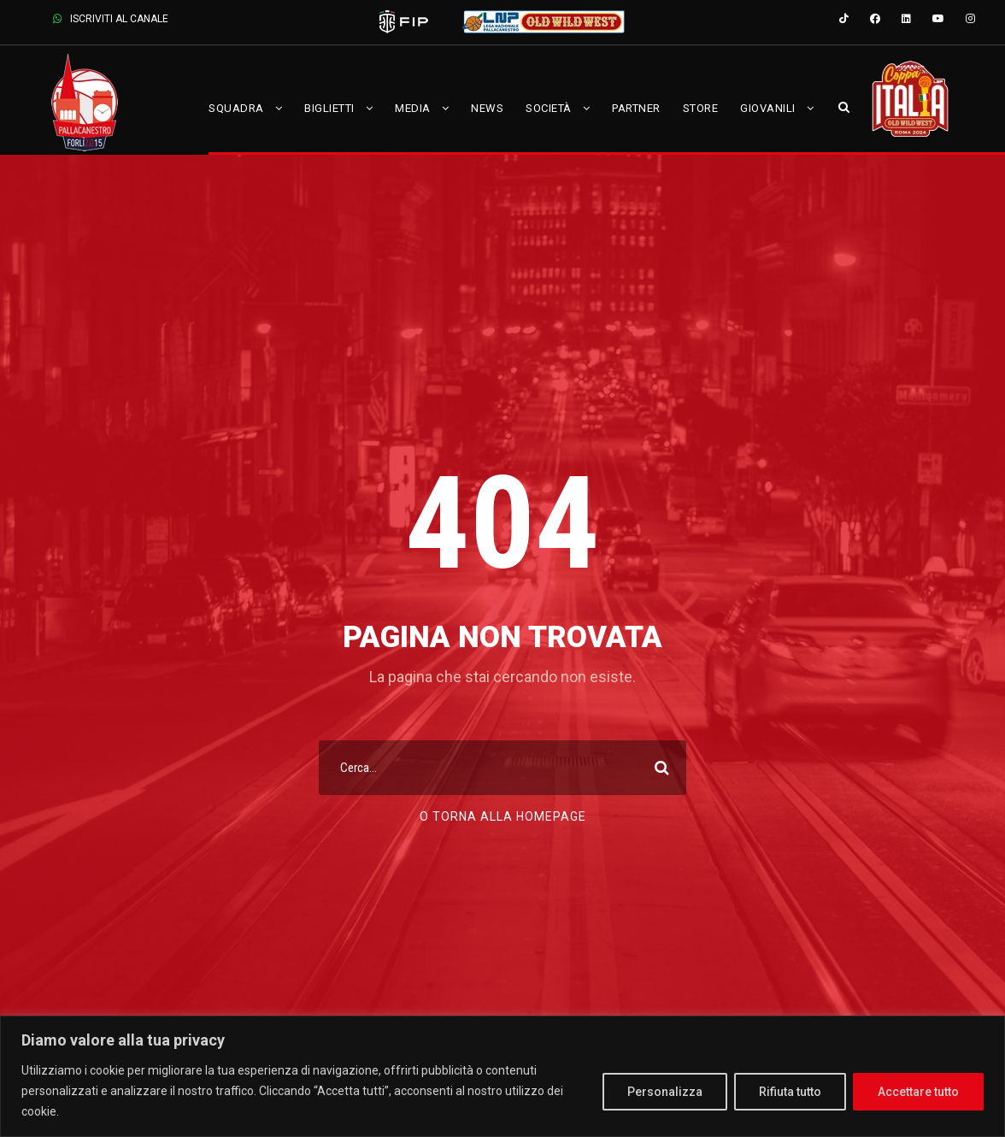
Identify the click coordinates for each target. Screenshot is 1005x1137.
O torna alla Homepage (503, 816)
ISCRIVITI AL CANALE (110, 19)
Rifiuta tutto (790, 1092)
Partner (636, 108)
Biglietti (329, 108)
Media (413, 108)
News (487, 108)
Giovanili (768, 108)
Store (701, 108)
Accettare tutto (918, 1092)
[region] (502, 1076)
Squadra (236, 108)
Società (549, 108)
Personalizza (664, 1092)
